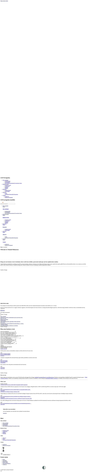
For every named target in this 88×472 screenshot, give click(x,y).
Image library (5, 461)
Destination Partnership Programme (11, 194)
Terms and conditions (7, 463)
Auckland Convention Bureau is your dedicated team (44, 377)
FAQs (6, 193)
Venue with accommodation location (7, 335)
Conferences (7, 186)
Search (2, 345)
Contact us (7, 196)
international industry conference (52, 378)
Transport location (3, 343)
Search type (2, 331)
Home (4, 206)
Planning (6, 187)
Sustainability (7, 182)
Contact (4, 195)
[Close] (1, 471)
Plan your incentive (3, 360)
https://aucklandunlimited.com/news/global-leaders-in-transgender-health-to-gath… (15, 389)
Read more (2, 310)
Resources (4, 189)
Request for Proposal (9, 197)
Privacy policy (5, 462)
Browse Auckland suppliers (5, 353)
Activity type (2, 340)
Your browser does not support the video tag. (8, 255)
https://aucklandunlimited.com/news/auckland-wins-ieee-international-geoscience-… (15, 403)
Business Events (6, 184)
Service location (3, 339)
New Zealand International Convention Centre (13, 183)
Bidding (6, 188)
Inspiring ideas (7, 181)
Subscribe (5, 413)
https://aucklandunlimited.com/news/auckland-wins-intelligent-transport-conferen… (15, 396)
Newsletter (5, 460)
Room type (2, 332)
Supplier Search (8, 190)
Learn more (2, 367)
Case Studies (7, 191)
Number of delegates (4, 336)
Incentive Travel (8, 185)
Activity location (3, 341)
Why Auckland (5, 180)
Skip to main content (4, 0)
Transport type (3, 342)
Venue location (3, 334)
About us (4, 437)
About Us (4, 192)
